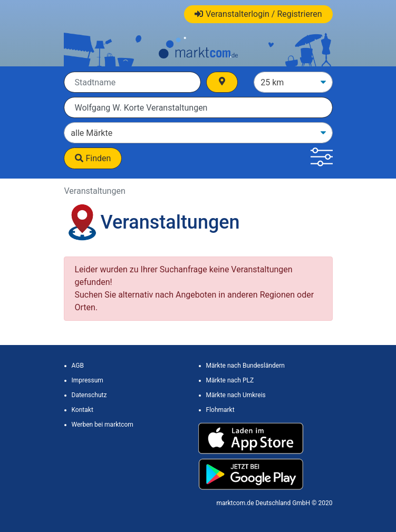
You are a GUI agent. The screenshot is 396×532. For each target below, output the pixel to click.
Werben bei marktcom (102, 424)
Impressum (87, 380)
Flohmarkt (220, 409)
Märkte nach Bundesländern (245, 365)
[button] (321, 158)
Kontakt (82, 409)
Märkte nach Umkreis (236, 395)
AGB (78, 365)
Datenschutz (89, 395)
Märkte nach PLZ (230, 380)
